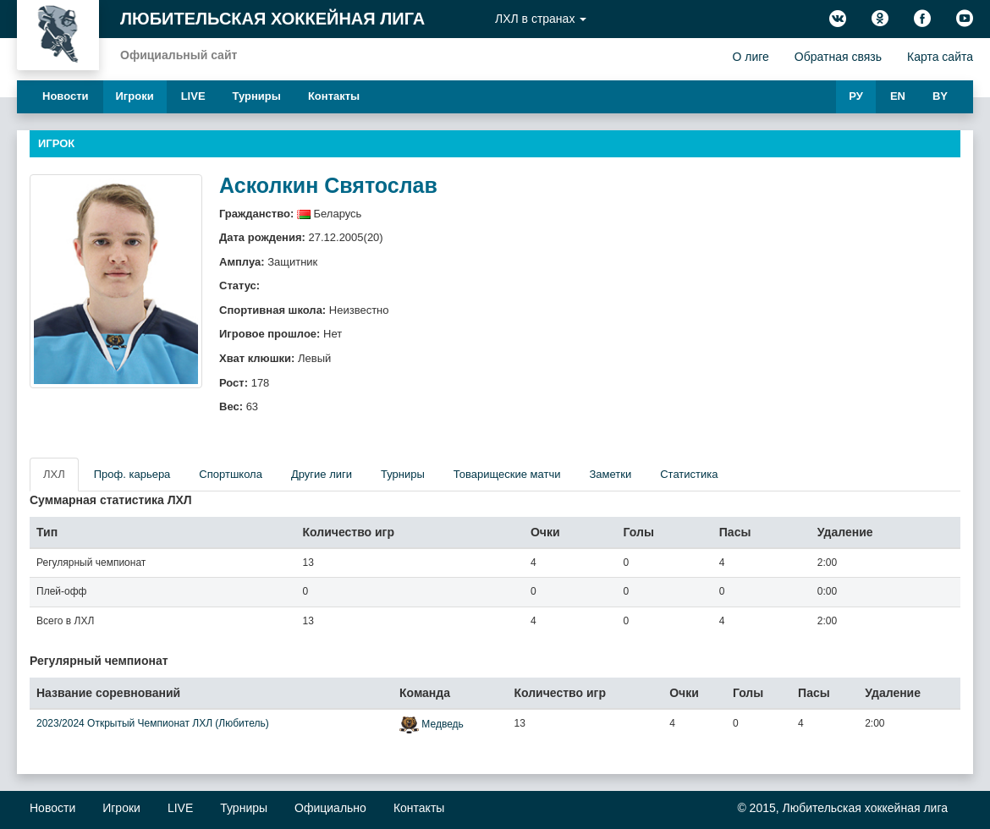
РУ (856, 96)
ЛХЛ (54, 474)
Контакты (334, 96)
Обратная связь (838, 56)
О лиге (750, 56)
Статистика (689, 474)
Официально (330, 808)
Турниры (257, 96)
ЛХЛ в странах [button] (540, 18)
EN (897, 96)
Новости (65, 96)
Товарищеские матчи (507, 474)
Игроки (135, 96)
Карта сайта (940, 56)
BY (940, 96)
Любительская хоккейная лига (272, 18)
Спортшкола (230, 474)
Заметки (610, 474)
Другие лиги (321, 474)
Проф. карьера (132, 474)
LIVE (193, 96)
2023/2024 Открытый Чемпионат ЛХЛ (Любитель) (152, 723)
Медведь (442, 724)
